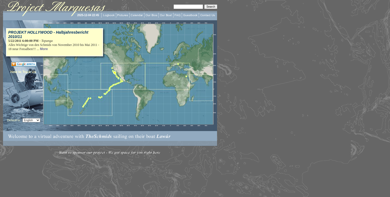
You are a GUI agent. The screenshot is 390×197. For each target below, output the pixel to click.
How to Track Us (23, 72)
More (44, 49)
